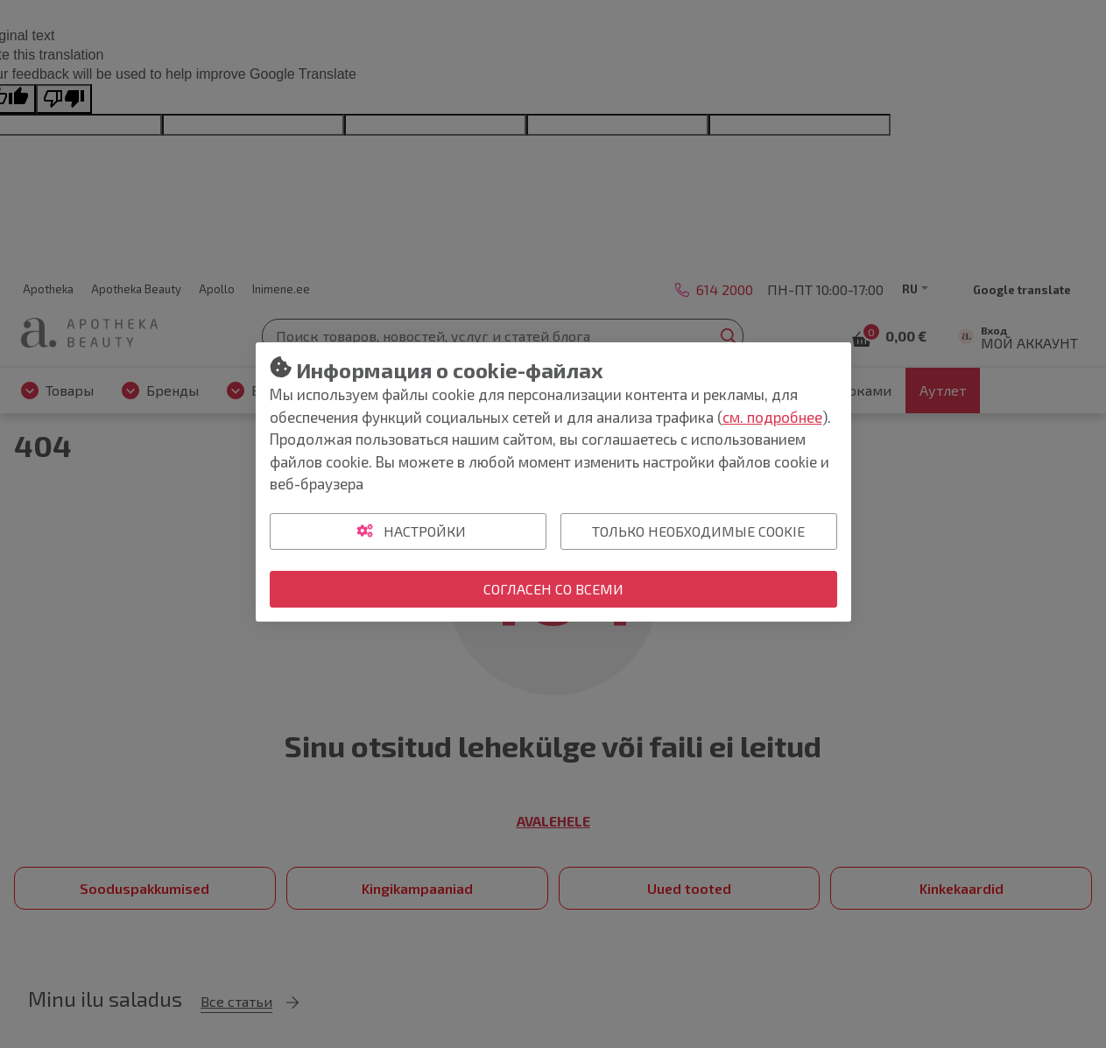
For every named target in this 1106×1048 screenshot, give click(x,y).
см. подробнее (772, 417)
